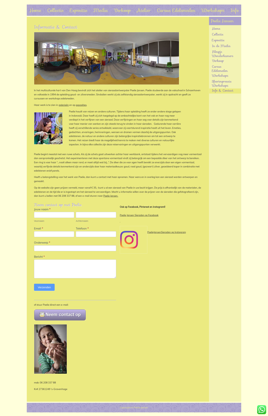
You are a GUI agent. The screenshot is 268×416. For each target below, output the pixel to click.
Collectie (55, 10)
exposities (81, 105)
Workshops (213, 10)
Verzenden (44, 287)
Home (35, 10)
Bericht (39, 256)
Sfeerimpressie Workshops (221, 83)
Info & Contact (222, 90)
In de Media (221, 46)
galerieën (64, 105)
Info (235, 10)
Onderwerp (42, 242)
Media (100, 10)
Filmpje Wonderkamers (222, 54)
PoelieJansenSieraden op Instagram (166, 232)
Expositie (78, 10)
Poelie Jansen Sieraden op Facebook (139, 215)
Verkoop (122, 10)
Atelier (144, 10)
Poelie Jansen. (110, 195)
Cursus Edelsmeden (176, 10)
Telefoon (82, 228)
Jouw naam (42, 209)
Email (38, 228)
